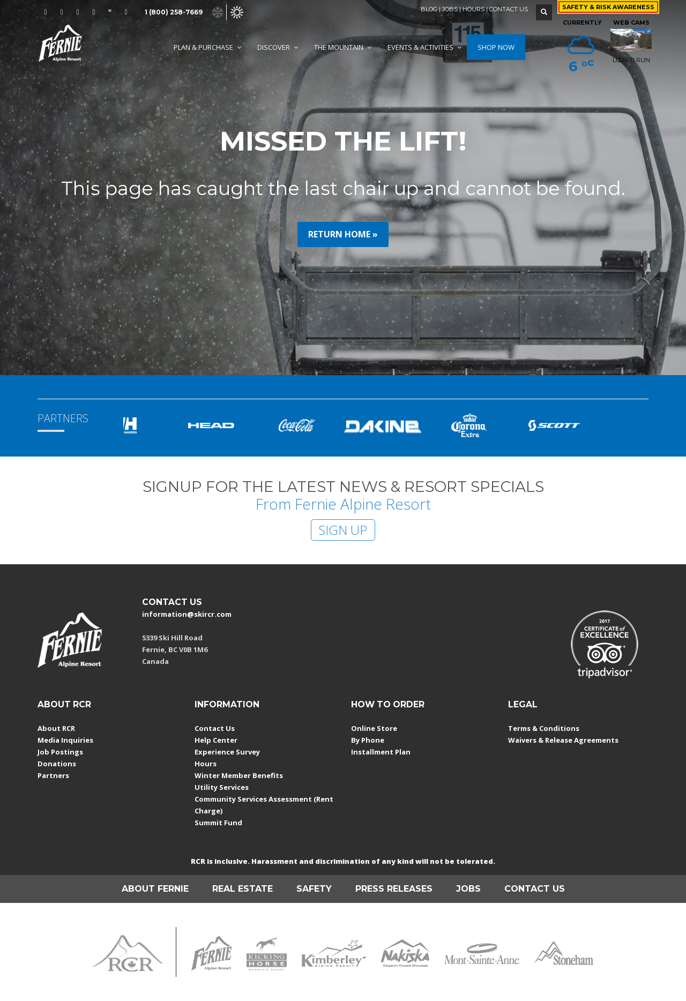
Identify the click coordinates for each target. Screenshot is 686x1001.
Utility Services (222, 787)
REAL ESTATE (242, 889)
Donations (57, 763)
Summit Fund (218, 822)
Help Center (216, 740)
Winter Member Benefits (239, 775)
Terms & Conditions (543, 728)
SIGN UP (343, 530)
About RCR (56, 728)
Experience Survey (227, 752)
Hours (206, 763)
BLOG (429, 9)
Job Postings (60, 752)
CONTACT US (508, 9)
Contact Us (215, 728)
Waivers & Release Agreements (563, 740)
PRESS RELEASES (394, 889)
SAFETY (314, 889)
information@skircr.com (187, 614)
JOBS (450, 9)
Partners (53, 775)
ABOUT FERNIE (155, 889)
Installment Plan (381, 752)
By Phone (367, 740)
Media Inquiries (65, 740)
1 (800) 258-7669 (174, 12)
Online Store (374, 728)
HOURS (473, 9)
